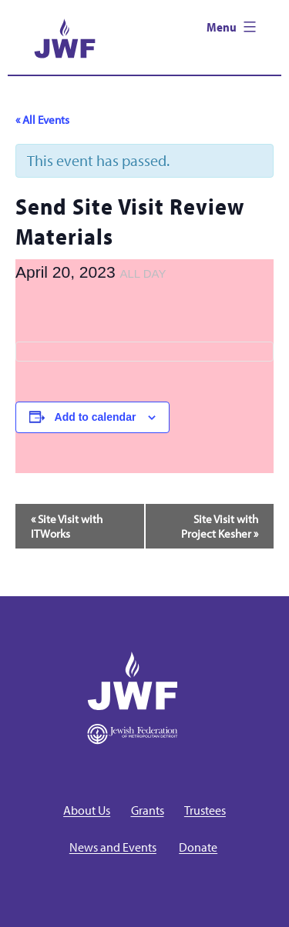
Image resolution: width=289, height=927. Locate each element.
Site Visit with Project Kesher (219, 526)
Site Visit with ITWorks (66, 526)
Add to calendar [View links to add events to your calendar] (95, 417)
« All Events (42, 119)
